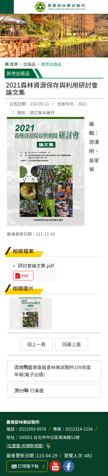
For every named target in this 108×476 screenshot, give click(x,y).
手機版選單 (7, 7)
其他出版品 (51, 64)
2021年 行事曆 (29, 390)
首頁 (14, 64)
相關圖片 (23, 288)
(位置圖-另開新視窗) (25, 445)
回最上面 (71, 344)
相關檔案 (23, 251)
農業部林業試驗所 (60, 7)
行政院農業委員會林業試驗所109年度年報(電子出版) (52, 371)
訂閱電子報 (28, 466)
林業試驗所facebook (68, 466)
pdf (25, 275)
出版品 (29, 64)
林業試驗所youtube (55, 466)
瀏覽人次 (73, 455)
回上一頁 (36, 344)
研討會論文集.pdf (36, 265)
